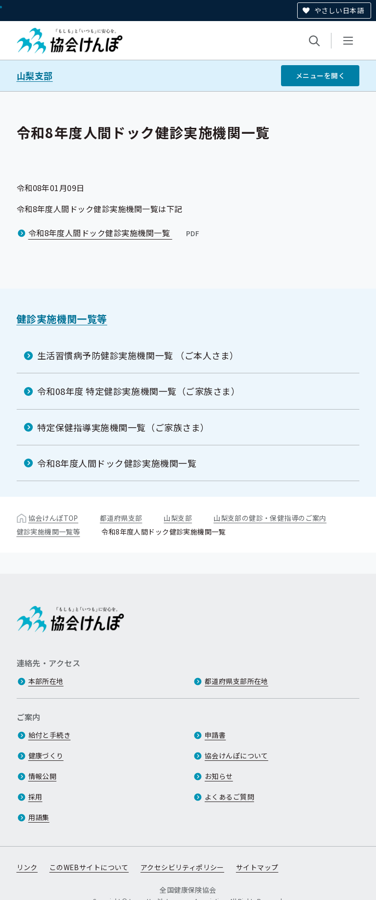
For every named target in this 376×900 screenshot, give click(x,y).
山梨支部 (35, 76)
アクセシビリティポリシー (182, 867)
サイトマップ (257, 867)
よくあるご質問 (229, 797)
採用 (35, 797)
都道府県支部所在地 (236, 681)
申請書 (215, 735)
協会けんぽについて (236, 755)
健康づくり (46, 755)
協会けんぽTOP (53, 518)
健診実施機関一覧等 (62, 319)
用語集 (38, 817)
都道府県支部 (121, 518)
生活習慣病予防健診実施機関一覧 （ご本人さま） (138, 355)
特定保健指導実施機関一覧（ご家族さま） (123, 427)
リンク (27, 867)
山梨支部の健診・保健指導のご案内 (270, 518)
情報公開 (42, 776)
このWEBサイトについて (89, 867)
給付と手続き (49, 735)
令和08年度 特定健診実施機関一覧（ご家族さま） (138, 391)
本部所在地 (46, 681)
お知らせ (219, 776)
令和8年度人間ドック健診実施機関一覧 (114, 233)
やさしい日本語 (339, 10)
